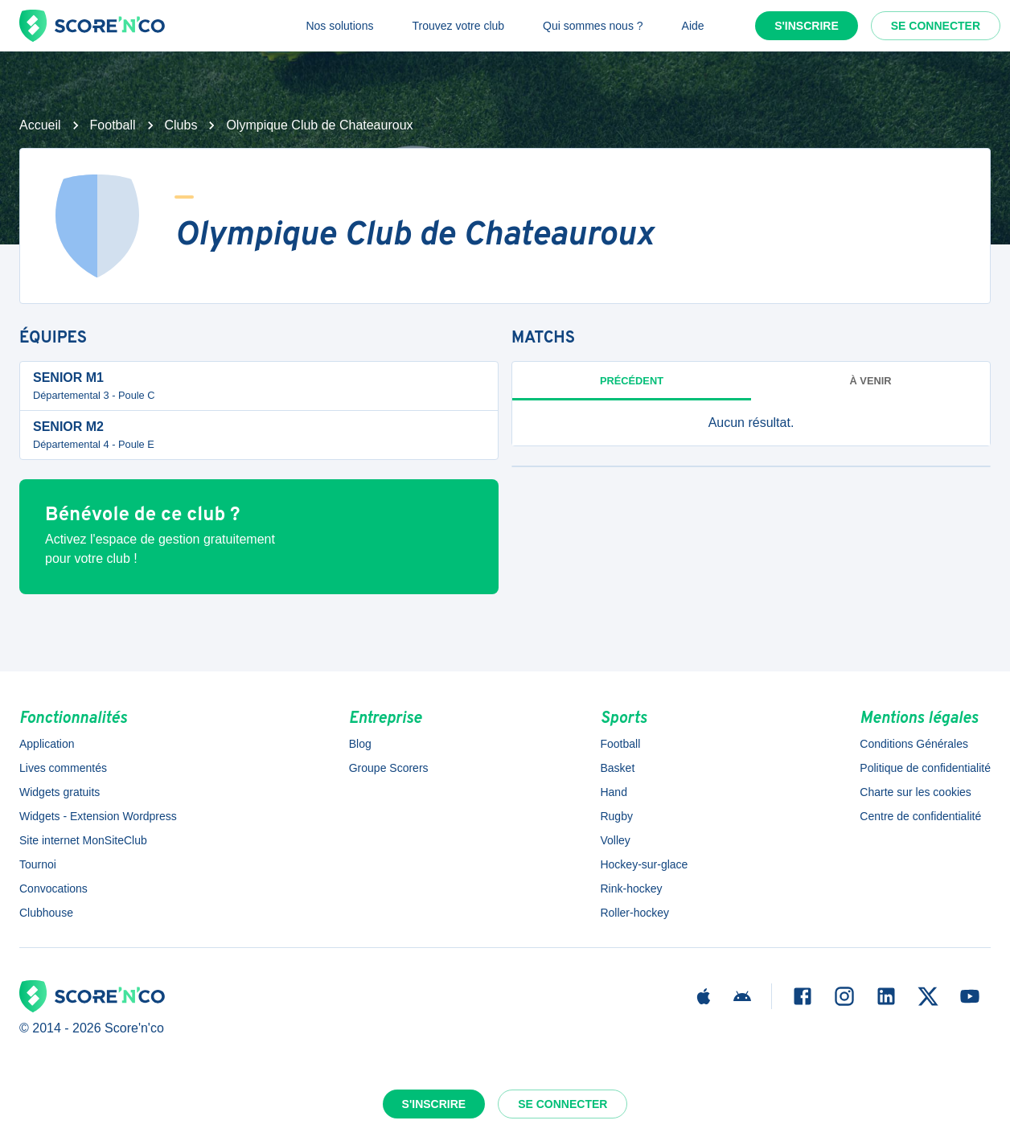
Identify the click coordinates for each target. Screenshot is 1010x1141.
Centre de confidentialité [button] (920, 816)
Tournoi (37, 864)
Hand (613, 792)
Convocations (53, 888)
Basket (617, 767)
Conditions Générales (914, 743)
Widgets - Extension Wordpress (98, 816)
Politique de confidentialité (925, 767)
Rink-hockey (631, 888)
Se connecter (935, 25)
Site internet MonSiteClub (83, 840)
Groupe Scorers (389, 767)
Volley (615, 840)
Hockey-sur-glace (644, 864)
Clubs (181, 125)
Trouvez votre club (458, 25)
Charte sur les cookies (915, 792)
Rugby (616, 816)
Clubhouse (46, 912)
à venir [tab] (871, 381)
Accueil (40, 125)
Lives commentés (63, 767)
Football (113, 125)
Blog (360, 743)
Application (47, 743)
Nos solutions (339, 25)
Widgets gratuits (59, 792)
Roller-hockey (634, 912)
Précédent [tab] (631, 381)
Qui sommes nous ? (593, 25)
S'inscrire (806, 25)
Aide (693, 25)
